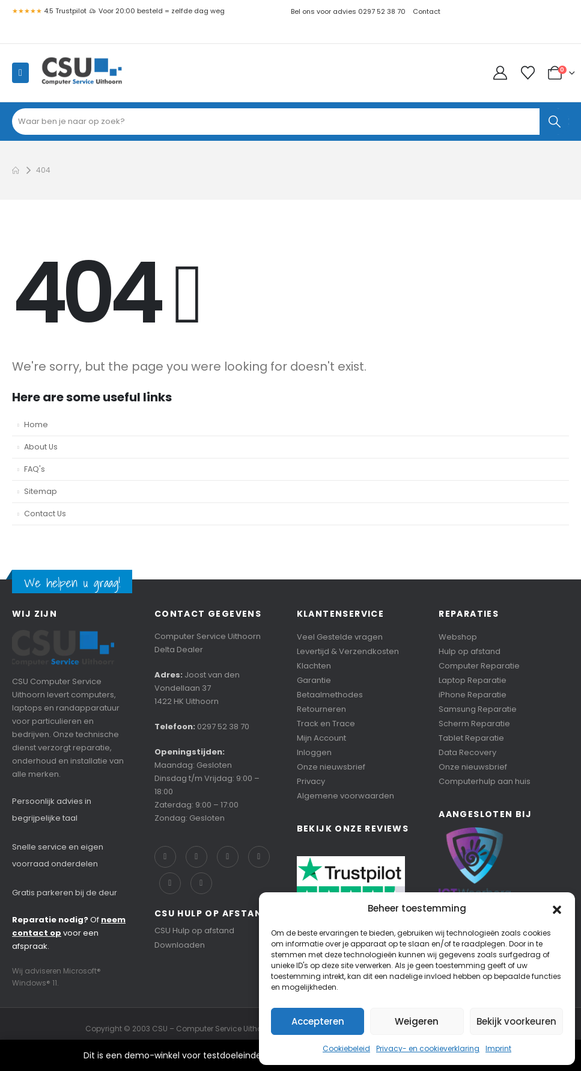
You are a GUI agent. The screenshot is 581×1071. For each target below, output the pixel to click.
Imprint (498, 1048)
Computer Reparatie (479, 665)
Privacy (311, 781)
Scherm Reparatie (474, 723)
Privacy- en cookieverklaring (427, 1048)
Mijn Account (321, 738)
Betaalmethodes (330, 694)
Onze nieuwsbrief (331, 767)
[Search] (554, 121)
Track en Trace (326, 723)
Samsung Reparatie (478, 709)
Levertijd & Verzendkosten (348, 651)
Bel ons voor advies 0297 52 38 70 (348, 11)
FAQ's (34, 469)
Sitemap (40, 491)
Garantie (314, 680)
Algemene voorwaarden (345, 795)
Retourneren (321, 709)
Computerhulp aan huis (485, 781)
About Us (41, 447)
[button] (557, 909)
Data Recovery (467, 752)
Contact (426, 11)
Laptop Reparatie (472, 680)
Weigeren (417, 1021)
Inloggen (314, 752)
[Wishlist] (527, 73)
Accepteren (317, 1021)
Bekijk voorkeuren (516, 1021)
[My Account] (501, 73)
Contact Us (45, 513)
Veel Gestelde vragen (340, 637)
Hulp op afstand (469, 651)
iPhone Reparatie (472, 694)
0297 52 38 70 (223, 726)
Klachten (314, 665)
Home (36, 424)
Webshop (458, 637)
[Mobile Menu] (20, 73)
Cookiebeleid (346, 1048)
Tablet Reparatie (471, 738)
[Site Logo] (82, 72)
